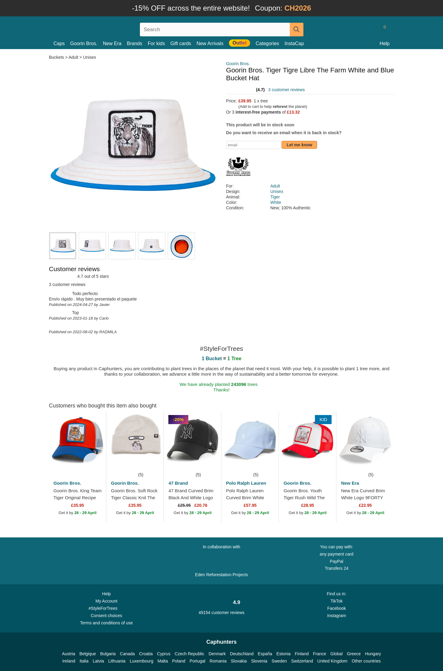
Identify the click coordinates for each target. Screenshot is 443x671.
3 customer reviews (286, 89)
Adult (73, 57)
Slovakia (239, 661)
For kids (156, 43)
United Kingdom (332, 661)
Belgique (87, 653)
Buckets (57, 57)
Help (385, 43)
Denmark (217, 653)
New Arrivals (210, 43)
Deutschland (242, 653)
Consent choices (106, 615)
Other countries (366, 661)
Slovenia (259, 661)
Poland (178, 661)
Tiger (275, 196)
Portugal (197, 661)
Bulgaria (108, 653)
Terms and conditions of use (106, 622)
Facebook (336, 608)
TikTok (337, 601)
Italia (84, 661)
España (265, 653)
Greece (354, 653)
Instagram (336, 615)
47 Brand (178, 483)
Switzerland (302, 661)
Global (336, 653)
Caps (59, 43)
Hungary (373, 653)
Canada (127, 653)
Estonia (283, 653)
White (275, 202)
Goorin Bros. (84, 43)
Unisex (89, 57)
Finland (302, 653)
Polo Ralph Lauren (246, 483)
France (319, 653)
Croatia (146, 653)
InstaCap (294, 43)
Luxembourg (141, 661)
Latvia (98, 661)
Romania (218, 661)
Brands (134, 43)
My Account (106, 601)
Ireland (68, 661)
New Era (112, 43)
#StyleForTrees (106, 608)
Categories (267, 43)
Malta (162, 661)
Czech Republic (189, 653)
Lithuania (117, 661)
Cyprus (163, 653)
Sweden (279, 661)
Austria (68, 653)
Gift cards (180, 43)
